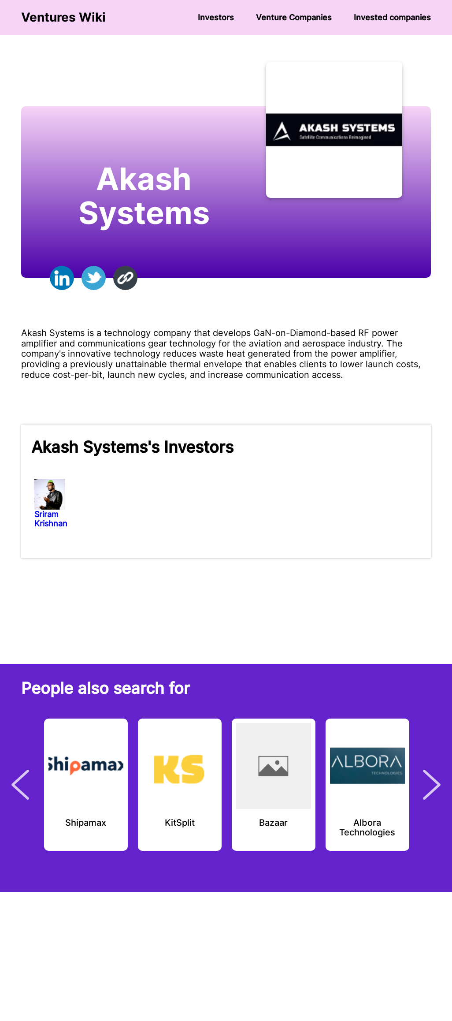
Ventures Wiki (63, 17)
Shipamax (85, 823)
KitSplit (180, 823)
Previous (20, 785)
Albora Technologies (367, 828)
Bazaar (273, 823)
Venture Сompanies (294, 17)
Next (432, 785)
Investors (216, 17)
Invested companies (392, 17)
